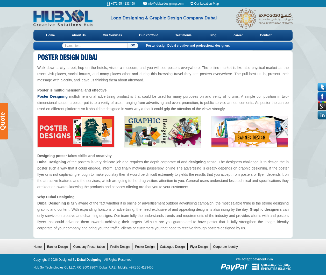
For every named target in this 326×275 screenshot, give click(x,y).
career (238, 35)
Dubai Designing (89, 260)
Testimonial (184, 35)
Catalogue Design (172, 247)
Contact (266, 35)
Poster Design (144, 247)
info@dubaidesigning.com (166, 3)
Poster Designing (52, 96)
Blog (213, 35)
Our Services (112, 35)
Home (50, 35)
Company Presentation (89, 247)
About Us (79, 35)
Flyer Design (199, 247)
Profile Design (120, 247)
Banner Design (57, 247)
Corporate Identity (225, 247)
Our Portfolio (148, 35)
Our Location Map (206, 3)
